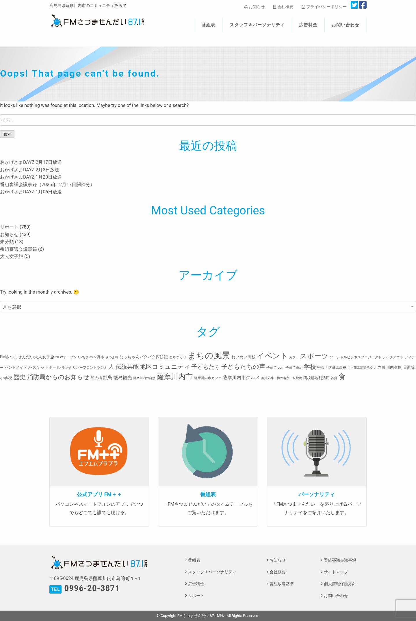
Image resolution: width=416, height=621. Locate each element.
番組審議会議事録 (18, 249)
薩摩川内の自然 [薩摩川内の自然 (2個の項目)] (144, 378)
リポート (9, 227)
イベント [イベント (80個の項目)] (272, 355)
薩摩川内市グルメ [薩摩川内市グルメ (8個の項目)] (241, 377)
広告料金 (308, 24)
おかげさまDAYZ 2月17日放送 (31, 162)
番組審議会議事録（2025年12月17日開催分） (47, 184)
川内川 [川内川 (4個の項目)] (379, 367)
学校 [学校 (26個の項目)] (310, 366)
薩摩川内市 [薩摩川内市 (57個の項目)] (175, 376)
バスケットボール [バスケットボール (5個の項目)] (44, 367)
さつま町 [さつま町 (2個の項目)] (111, 357)
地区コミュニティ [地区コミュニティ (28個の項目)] (165, 366)
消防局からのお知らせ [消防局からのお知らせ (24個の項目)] (58, 377)
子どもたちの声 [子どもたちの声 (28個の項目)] (243, 366)
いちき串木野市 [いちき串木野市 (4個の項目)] (91, 357)
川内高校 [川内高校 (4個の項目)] (393, 367)
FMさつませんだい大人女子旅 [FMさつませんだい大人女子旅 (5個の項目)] (27, 357)
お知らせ (254, 6)
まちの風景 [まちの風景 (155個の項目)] (208, 355)
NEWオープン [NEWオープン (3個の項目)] (66, 357)
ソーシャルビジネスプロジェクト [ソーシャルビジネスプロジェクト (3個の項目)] (356, 357)
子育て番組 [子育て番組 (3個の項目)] (294, 368)
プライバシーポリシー (324, 6)
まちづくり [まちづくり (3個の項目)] (177, 357)
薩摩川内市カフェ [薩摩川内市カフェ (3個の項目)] (208, 378)
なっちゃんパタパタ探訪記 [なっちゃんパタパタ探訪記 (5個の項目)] (143, 357)
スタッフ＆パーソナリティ (257, 24)
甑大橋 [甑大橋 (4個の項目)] (96, 378)
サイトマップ (336, 572)
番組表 (209, 24)
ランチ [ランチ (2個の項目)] (66, 368)
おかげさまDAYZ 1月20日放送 (31, 177)
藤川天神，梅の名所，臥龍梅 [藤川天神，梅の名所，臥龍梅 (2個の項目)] (281, 378)
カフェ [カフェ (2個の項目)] (294, 357)
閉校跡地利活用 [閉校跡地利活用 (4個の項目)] (316, 378)
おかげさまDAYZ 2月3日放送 (29, 170)
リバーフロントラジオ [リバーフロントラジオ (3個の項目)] (90, 368)
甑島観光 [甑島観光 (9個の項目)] (123, 377)
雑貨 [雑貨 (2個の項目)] (334, 378)
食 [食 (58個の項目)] (342, 376)
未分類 (7, 241)
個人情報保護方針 (340, 583)
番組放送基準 (282, 583)
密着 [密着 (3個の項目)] (320, 368)
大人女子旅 (11, 256)
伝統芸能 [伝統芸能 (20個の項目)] (127, 367)
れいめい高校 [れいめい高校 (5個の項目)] (243, 357)
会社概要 (283, 6)
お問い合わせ (345, 24)
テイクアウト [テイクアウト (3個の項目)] (392, 357)
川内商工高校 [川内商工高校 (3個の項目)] (335, 368)
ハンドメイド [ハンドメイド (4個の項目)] (16, 367)
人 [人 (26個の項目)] (111, 366)
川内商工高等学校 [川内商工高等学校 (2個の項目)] (360, 368)
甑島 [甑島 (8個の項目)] (107, 377)
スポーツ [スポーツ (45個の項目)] (314, 356)
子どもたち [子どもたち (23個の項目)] (205, 366)
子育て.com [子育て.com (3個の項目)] (275, 368)
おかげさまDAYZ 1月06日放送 (31, 191)
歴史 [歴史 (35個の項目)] (19, 377)
